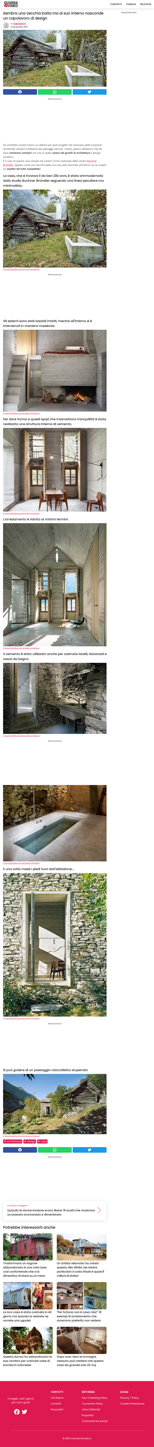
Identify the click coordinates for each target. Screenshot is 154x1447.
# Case (42, 1141)
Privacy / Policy (129, 1398)
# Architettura (13, 1141)
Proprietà (87, 1415)
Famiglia (131, 4)
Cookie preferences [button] (132, 1403)
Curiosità (116, 4)
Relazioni (145, 4)
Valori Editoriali (91, 1409)
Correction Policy (92, 1403)
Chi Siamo (57, 1398)
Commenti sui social (95, 1421)
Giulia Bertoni (19, 23)
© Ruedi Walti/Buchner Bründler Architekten (21, 269)
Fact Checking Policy (94, 1398)
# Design (29, 1141)
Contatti (56, 1403)
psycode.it (57, 1409)
